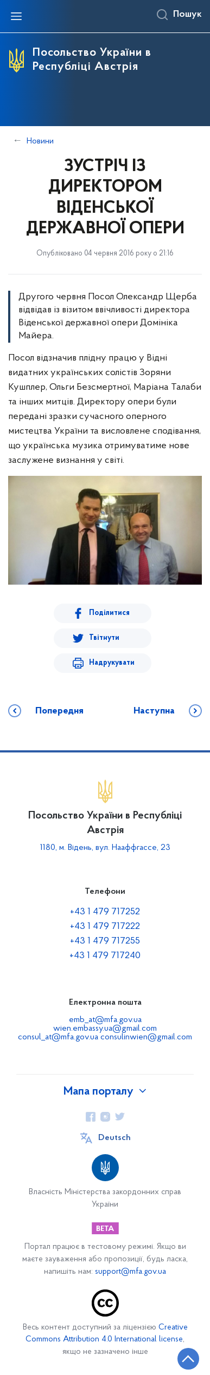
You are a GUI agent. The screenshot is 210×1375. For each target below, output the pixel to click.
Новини (40, 141)
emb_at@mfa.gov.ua (105, 1020)
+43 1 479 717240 (105, 956)
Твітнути (104, 638)
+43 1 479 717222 (105, 926)
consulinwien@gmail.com (146, 1037)
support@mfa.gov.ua (130, 1272)
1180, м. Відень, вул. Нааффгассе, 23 (105, 847)
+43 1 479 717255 (105, 941)
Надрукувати (112, 663)
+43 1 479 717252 (105, 912)
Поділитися (109, 613)
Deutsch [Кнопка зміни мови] (114, 1138)
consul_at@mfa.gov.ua (59, 1037)
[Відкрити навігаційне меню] (16, 16)
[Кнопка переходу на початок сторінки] (188, 1359)
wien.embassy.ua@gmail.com (105, 1028)
